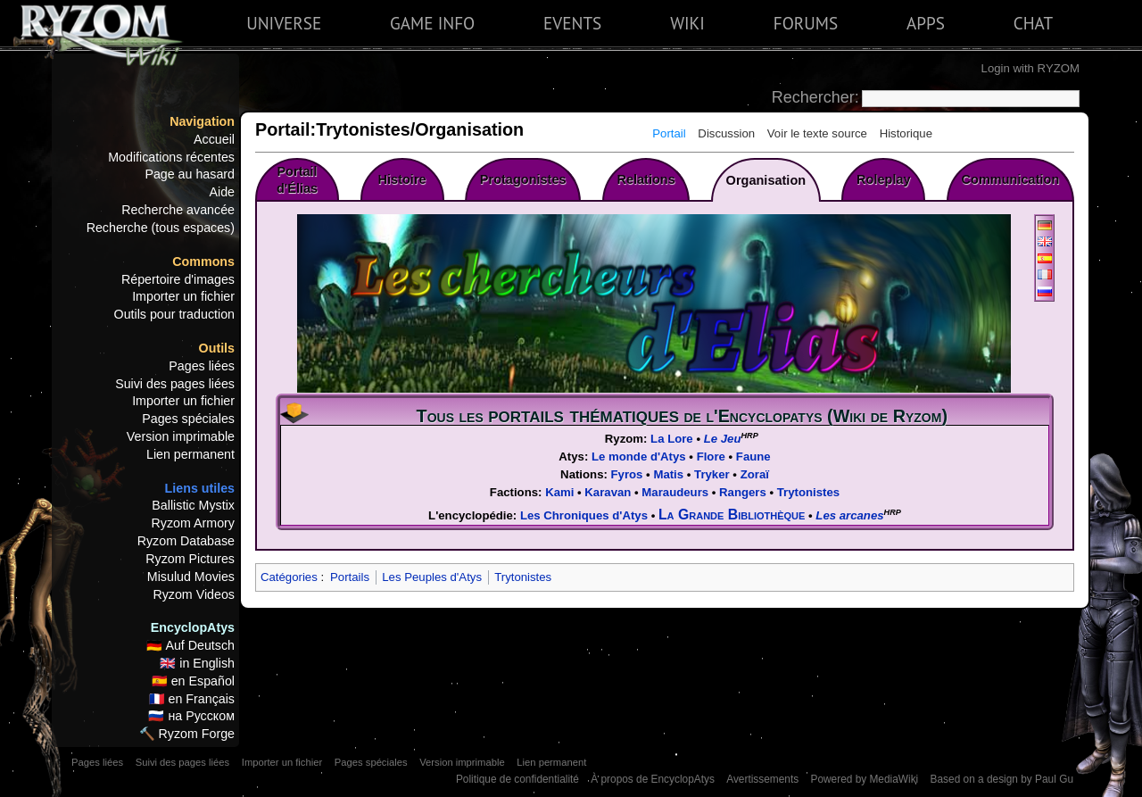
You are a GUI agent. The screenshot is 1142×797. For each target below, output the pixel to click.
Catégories (289, 577)
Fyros (627, 474)
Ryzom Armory (193, 523)
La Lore (671, 438)
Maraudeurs (674, 492)
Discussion (726, 133)
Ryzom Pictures (190, 559)
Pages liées (202, 366)
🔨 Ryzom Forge (187, 733)
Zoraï (755, 474)
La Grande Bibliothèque (731, 514)
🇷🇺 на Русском (191, 716)
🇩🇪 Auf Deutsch (190, 645)
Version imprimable (181, 436)
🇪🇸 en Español (193, 681)
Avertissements (762, 779)
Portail (668, 133)
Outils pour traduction (174, 314)
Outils (217, 348)
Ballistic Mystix (193, 505)
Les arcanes (849, 515)
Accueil (214, 139)
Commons (203, 261)
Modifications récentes (171, 157)
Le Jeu (722, 438)
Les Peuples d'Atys (432, 577)
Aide (222, 192)
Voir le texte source (817, 133)
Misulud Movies (191, 576)
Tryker (712, 474)
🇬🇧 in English (197, 663)
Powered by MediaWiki (864, 779)
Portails (349, 577)
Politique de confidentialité (517, 779)
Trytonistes (808, 492)
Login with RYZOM (1030, 68)
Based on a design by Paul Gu (1002, 779)
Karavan (607, 492)
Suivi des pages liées (175, 384)
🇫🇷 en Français (192, 699)
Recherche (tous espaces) (161, 227)
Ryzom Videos (194, 594)
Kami (559, 492)
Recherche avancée (178, 210)
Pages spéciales (188, 418)
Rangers (742, 492)
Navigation (202, 121)
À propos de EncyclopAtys (653, 779)
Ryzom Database (186, 541)
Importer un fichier (183, 296)
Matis (668, 474)
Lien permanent (190, 454)
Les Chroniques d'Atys (584, 515)
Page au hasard (190, 174)
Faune (753, 456)
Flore (711, 456)
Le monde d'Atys (639, 456)
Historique (906, 133)
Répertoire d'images (178, 279)
